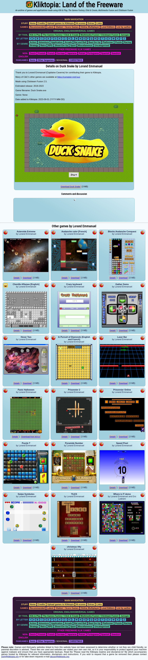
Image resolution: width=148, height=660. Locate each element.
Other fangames (46, 60)
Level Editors (107, 27)
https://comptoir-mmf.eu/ (68, 77)
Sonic (33, 60)
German (61, 53)
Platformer (107, 42)
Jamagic (125, 35)
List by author (124, 27)
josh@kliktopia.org (10, 657)
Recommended (37, 27)
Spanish (105, 53)
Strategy (34, 45)
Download (27, 278)
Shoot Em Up (61, 45)
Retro (43, 45)
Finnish (41, 53)
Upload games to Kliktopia (60, 23)
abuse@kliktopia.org (59, 657)
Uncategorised (101, 45)
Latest (50, 27)
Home (33, 23)
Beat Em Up (94, 42)
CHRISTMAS (76, 60)
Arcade (68, 42)
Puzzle (118, 42)
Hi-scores (81, 23)
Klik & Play (35, 35)
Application (57, 42)
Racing (127, 42)
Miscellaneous (85, 45)
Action (33, 42)
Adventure (44, 42)
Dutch (33, 53)
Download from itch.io (30, 437)
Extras (91, 23)
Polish (82, 53)
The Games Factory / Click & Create (60, 35)
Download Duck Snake (70, 187)
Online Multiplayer (90, 27)
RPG (50, 45)
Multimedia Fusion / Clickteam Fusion (99, 35)
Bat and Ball (80, 42)
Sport (73, 45)
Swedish (115, 53)
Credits (41, 23)
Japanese (72, 53)
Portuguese (93, 53)
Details (17, 278)
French (51, 53)
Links (99, 23)
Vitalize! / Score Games (67, 27)
